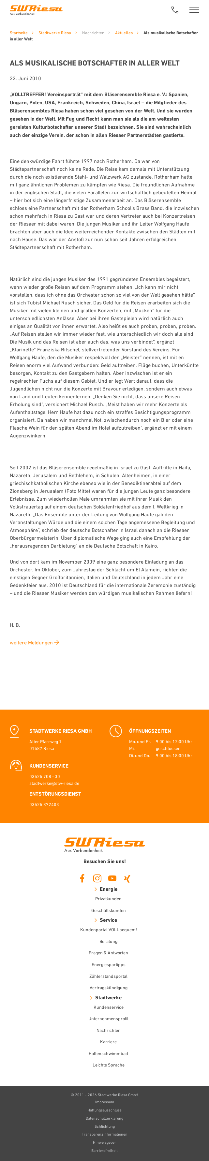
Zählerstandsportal (108, 976)
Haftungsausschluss (104, 1110)
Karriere (108, 1041)
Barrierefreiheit (104, 1150)
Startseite (19, 32)
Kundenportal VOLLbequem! (108, 929)
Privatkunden (108, 898)
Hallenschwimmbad (108, 1053)
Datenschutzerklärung (104, 1118)
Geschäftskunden (108, 910)
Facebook (82, 878)
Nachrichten (109, 1030)
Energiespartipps (109, 964)
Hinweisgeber (104, 1142)
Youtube (112, 878)
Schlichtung (105, 1126)
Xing (127, 878)
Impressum (104, 1102)
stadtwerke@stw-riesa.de (54, 783)
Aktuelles (124, 32)
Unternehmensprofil (108, 1018)
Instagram (97, 878)
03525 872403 (44, 804)
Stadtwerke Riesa (54, 32)
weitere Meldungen (31, 642)
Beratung (108, 941)
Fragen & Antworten (108, 952)
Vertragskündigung (108, 987)
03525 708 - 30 (44, 776)
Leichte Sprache (109, 1064)
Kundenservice (109, 1007)
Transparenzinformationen (104, 1134)
